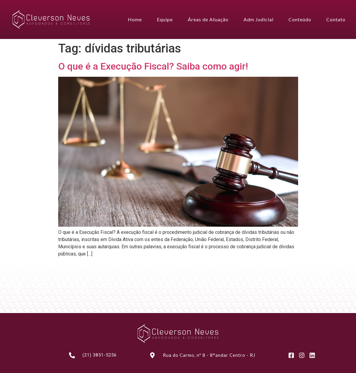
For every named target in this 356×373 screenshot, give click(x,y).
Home (135, 19)
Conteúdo (300, 19)
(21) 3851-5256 (99, 355)
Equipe (165, 19)
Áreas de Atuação (208, 19)
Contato (336, 19)
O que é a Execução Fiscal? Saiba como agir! (153, 66)
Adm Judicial (259, 19)
